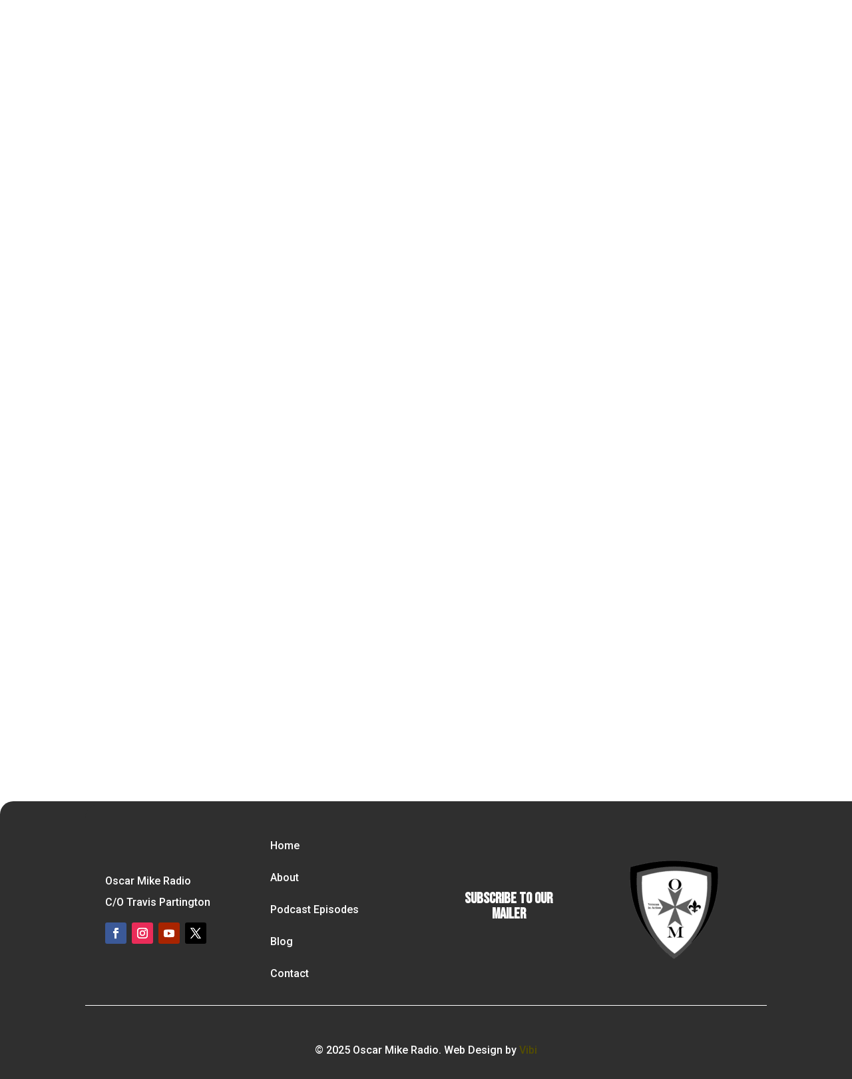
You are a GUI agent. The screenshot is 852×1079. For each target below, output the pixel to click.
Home (285, 845)
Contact (289, 973)
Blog (281, 941)
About (284, 877)
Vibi (528, 1050)
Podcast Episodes (314, 909)
